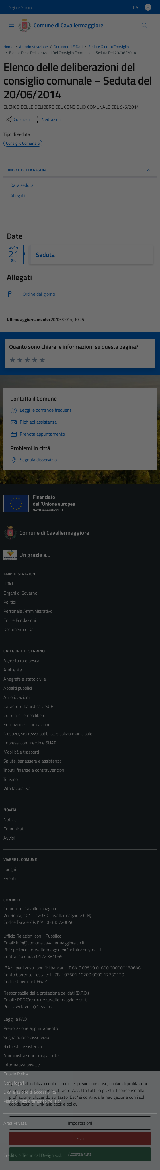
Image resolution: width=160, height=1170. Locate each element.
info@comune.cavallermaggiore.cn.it (50, 942)
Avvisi (9, 837)
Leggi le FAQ (15, 1019)
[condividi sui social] (17, 119)
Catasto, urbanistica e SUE (28, 706)
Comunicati (13, 828)
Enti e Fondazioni (19, 620)
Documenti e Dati (19, 629)
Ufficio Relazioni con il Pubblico (32, 935)
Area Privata (15, 1123)
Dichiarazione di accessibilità (29, 1092)
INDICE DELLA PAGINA (80, 170)
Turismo (10, 779)
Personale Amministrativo (27, 611)
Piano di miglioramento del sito (32, 1101)
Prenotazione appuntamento (30, 1028)
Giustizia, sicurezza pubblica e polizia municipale (47, 733)
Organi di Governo (20, 592)
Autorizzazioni (16, 697)
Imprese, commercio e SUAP (29, 742)
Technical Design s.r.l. (42, 1155)
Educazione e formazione (26, 724)
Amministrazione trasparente (31, 1055)
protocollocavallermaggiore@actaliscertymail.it (57, 949)
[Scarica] (80, 294)
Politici (9, 602)
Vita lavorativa (17, 788)
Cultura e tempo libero (24, 715)
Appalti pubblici (17, 688)
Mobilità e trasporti (21, 751)
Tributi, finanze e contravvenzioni (34, 770)
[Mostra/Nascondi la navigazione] (11, 24)
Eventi (9, 878)
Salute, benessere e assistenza (32, 760)
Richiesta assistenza (22, 1046)
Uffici (8, 583)
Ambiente (12, 669)
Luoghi (9, 869)
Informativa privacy (21, 1064)
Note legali (13, 1082)
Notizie (10, 819)
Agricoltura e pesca (21, 660)
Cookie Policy (15, 1073)
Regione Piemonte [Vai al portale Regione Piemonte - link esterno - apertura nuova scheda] (21, 7)
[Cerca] (144, 25)
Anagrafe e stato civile (24, 678)
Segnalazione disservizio (26, 1037)
